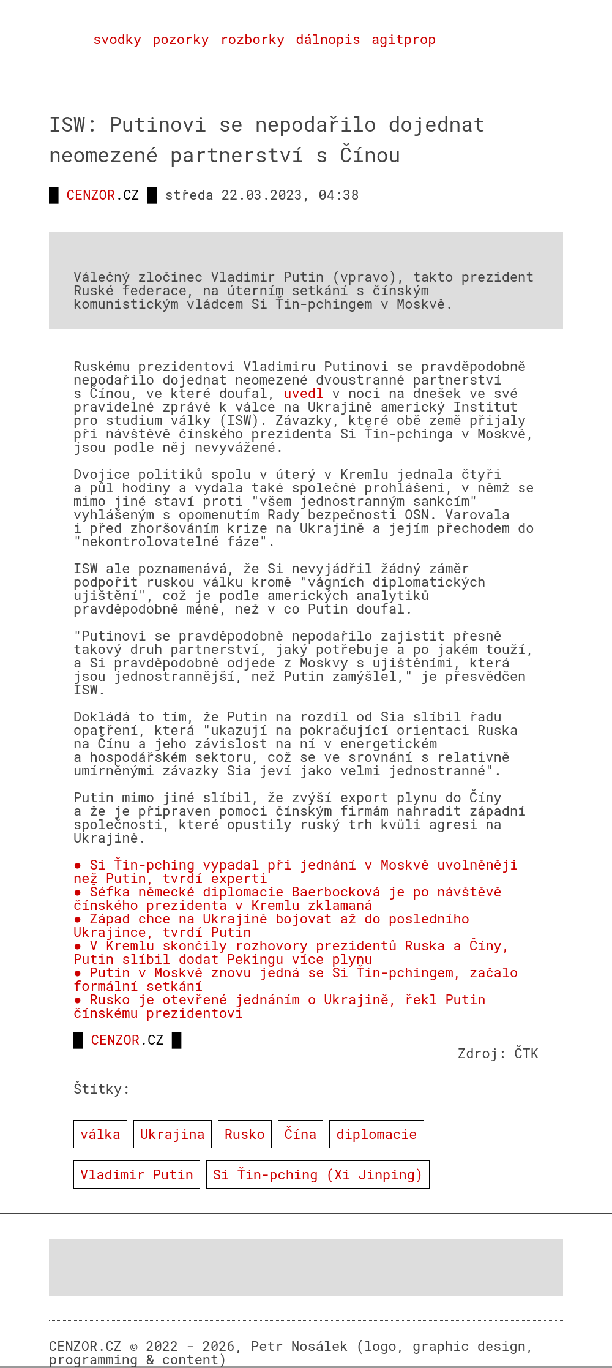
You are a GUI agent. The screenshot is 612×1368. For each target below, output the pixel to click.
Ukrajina (172, 1134)
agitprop (403, 39)
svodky (117, 39)
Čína (301, 1134)
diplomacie (376, 1134)
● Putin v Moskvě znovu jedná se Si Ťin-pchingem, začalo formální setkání (295, 978)
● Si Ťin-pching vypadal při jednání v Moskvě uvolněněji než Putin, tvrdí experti (295, 871)
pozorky (180, 39)
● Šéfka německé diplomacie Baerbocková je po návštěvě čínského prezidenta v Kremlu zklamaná (287, 898)
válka (100, 1134)
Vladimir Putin (136, 1174)
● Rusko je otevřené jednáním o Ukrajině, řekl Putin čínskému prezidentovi (279, 1005)
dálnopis (328, 39)
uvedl (303, 393)
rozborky (252, 39)
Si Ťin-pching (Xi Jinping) (318, 1174)
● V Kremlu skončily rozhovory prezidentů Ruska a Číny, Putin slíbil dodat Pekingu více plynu (291, 952)
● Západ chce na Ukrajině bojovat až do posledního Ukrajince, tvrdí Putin (271, 925)
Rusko (245, 1134)
